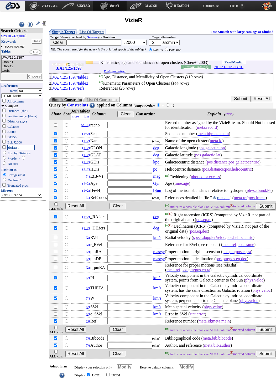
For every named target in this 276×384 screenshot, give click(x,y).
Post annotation (115, 71)
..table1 (22, 62)
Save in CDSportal (14, 36)
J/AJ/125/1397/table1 (70, 77)
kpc (156, 162)
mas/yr (159, 251)
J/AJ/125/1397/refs (68, 88)
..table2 (22, 66)
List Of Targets (92, 32)
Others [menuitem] (209, 6)
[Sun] (158, 190)
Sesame (92, 37)
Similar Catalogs (196, 67)
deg (156, 148)
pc (155, 169)
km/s (157, 237)
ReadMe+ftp (234, 62)
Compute (11, 105)
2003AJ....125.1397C (228, 67)
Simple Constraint (67, 100)
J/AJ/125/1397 (22, 57)
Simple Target (63, 32)
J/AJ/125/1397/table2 (70, 83)
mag (156, 176)
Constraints (81, 105)
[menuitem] (12, 6)
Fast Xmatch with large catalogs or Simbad (241, 32)
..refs (22, 71)
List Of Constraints (102, 100)
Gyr (156, 183)
